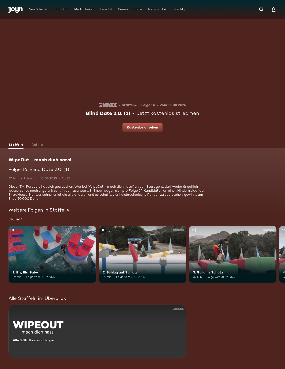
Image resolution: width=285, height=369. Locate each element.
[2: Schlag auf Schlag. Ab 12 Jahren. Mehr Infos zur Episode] (142, 254)
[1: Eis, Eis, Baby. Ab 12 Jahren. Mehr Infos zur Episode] (52, 254)
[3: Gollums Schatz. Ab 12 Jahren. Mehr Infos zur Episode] (233, 254)
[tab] (16, 145)
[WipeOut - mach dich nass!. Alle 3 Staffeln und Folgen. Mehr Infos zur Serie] (97, 331)
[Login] (273, 9)
